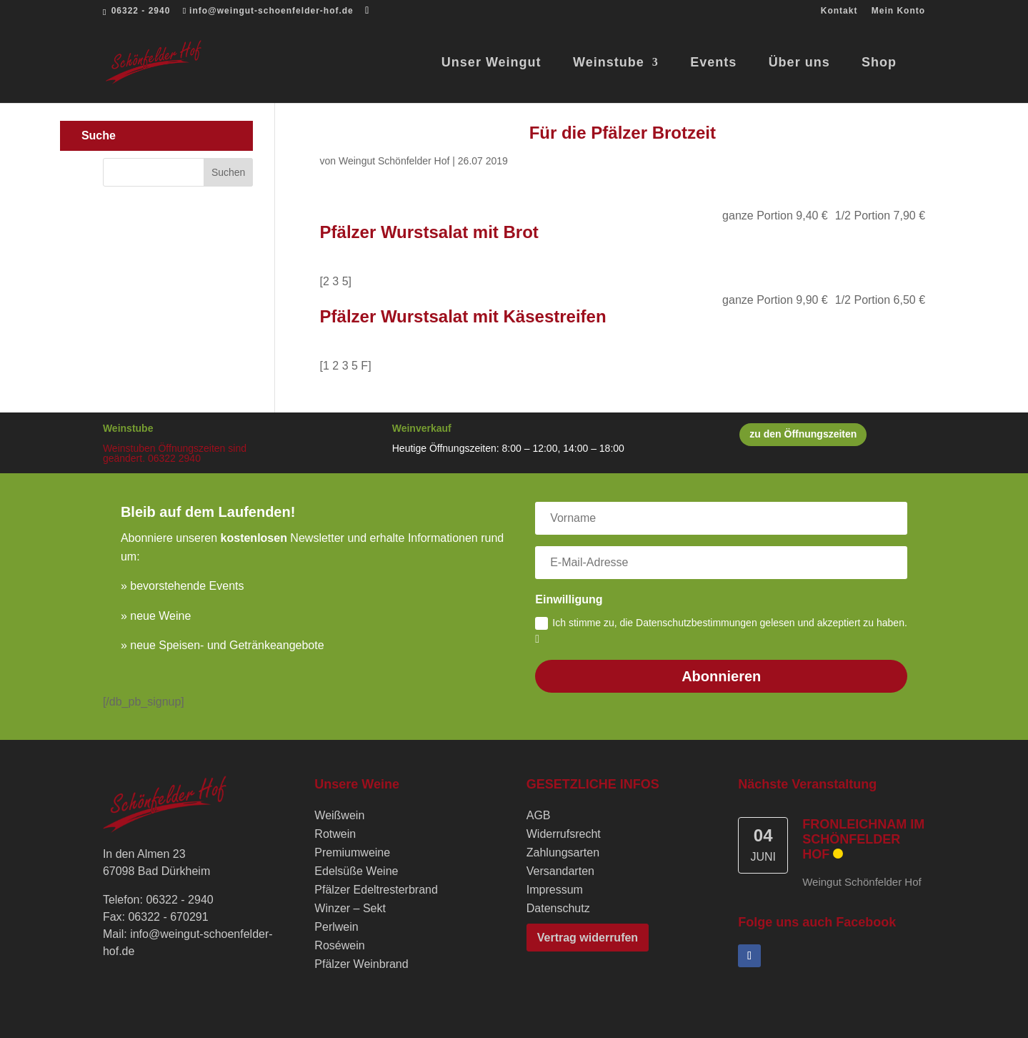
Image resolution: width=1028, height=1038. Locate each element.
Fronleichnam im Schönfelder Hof (863, 839)
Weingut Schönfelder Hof (394, 161)
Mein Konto (898, 11)
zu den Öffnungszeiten (803, 434)
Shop (879, 63)
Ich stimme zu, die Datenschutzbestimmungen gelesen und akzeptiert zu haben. (721, 631)
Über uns (799, 63)
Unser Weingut (491, 63)
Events (713, 63)
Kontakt (839, 11)
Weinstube (608, 63)
